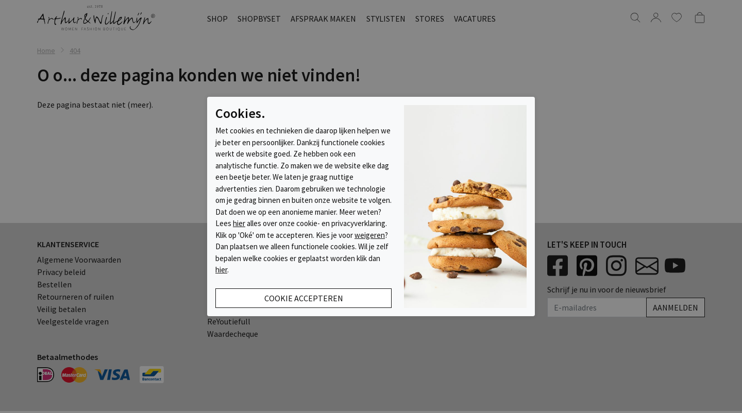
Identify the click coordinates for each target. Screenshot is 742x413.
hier (239, 223)
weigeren (370, 235)
